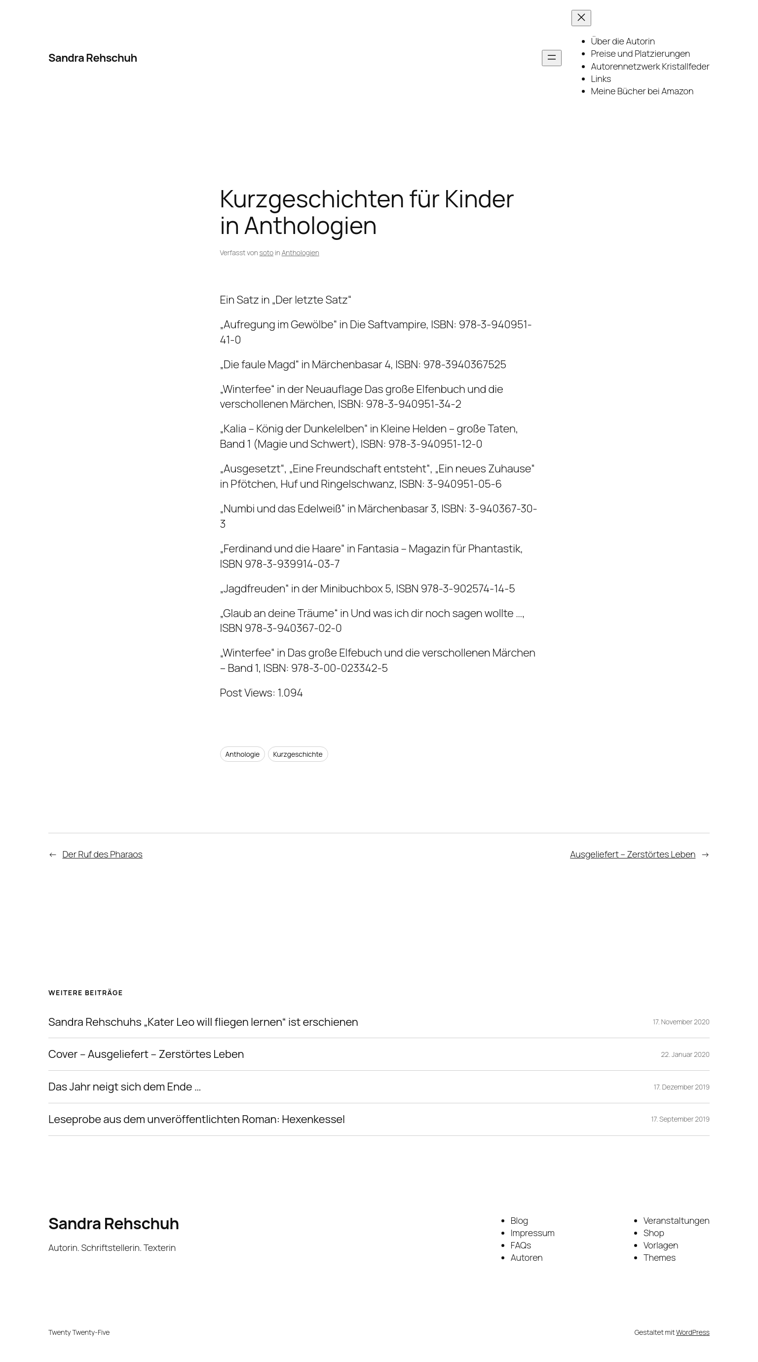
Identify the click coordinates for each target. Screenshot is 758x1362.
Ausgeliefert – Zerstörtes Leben (632, 854)
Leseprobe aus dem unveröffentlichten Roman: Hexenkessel (196, 1119)
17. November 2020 (681, 1021)
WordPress (693, 1332)
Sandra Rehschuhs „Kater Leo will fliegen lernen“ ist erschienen (203, 1022)
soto (266, 252)
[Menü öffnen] (552, 58)
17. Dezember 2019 (682, 1086)
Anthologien (300, 252)
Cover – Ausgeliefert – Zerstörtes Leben (146, 1054)
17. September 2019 (680, 1119)
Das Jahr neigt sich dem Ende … (124, 1087)
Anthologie (243, 754)
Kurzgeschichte (298, 754)
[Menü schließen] (581, 18)
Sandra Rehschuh (92, 57)
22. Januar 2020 (685, 1054)
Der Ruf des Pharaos (103, 854)
